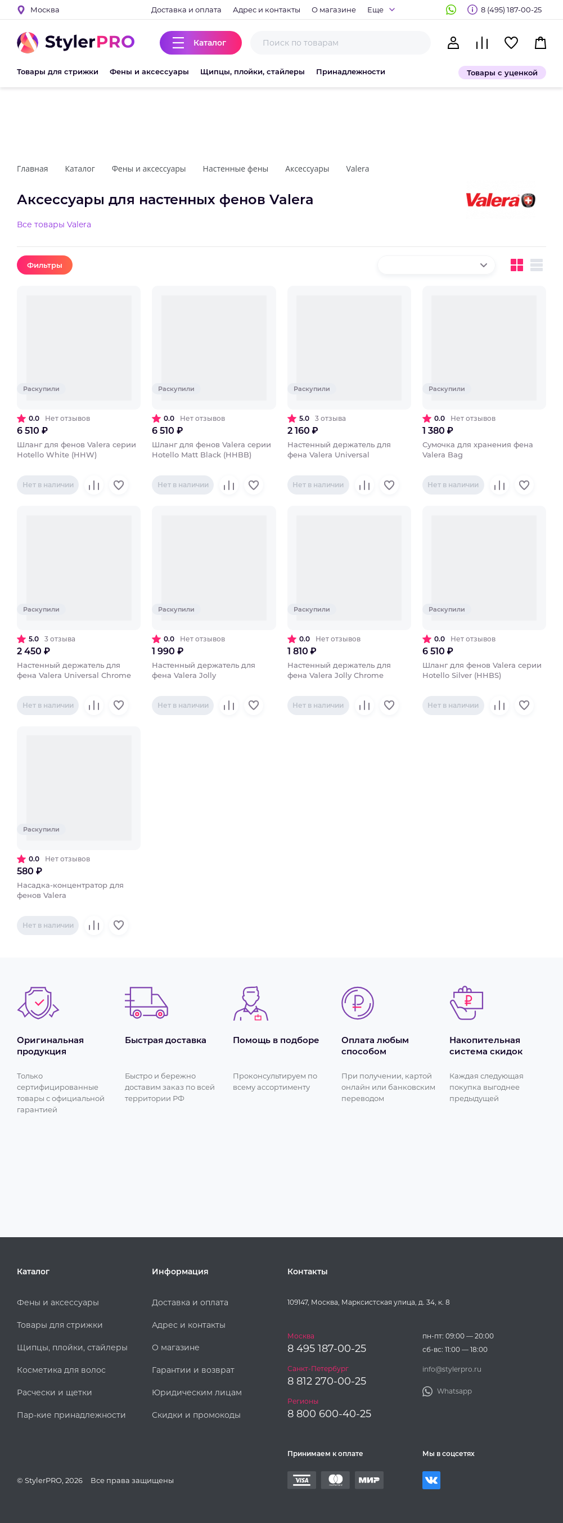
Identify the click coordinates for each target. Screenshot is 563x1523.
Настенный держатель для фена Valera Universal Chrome (74, 670)
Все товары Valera (54, 224)
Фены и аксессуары (149, 71)
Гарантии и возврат (193, 1370)
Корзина (540, 43)
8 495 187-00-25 (326, 1348)
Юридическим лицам (197, 1392)
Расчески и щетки (54, 1392)
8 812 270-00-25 (326, 1381)
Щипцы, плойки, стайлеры (252, 71)
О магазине (334, 9)
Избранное (511, 43)
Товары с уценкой (502, 72)
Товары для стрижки (57, 71)
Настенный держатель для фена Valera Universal (339, 449)
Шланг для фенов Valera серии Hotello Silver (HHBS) (482, 670)
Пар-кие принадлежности (71, 1415)
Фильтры (44, 264)
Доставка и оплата (186, 9)
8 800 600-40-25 (329, 1414)
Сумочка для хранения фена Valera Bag (477, 449)
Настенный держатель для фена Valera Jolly (203, 670)
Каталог (209, 43)
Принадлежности (350, 71)
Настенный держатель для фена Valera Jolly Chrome (339, 670)
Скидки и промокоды (196, 1415)
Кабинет (453, 43)
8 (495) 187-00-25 (511, 9)
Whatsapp (451, 10)
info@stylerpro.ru (451, 1369)
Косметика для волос (61, 1370)
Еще (375, 9)
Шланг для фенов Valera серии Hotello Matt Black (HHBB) (211, 449)
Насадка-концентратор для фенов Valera (70, 890)
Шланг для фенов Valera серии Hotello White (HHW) (76, 449)
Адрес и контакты (266, 9)
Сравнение (482, 43)
